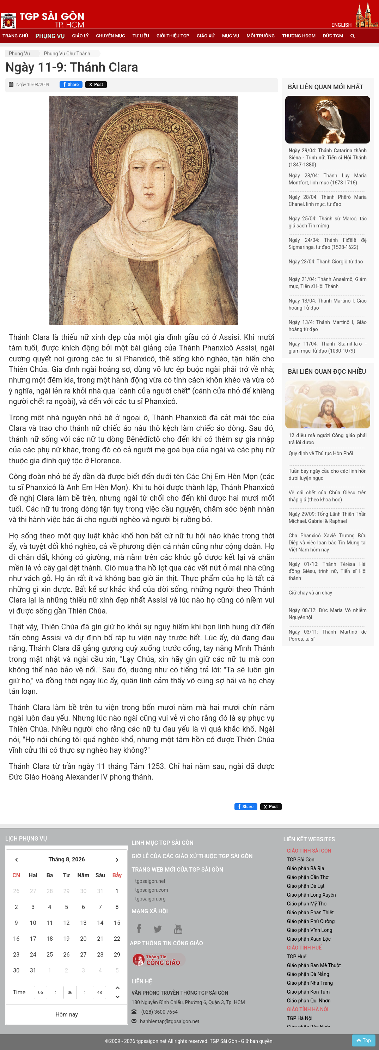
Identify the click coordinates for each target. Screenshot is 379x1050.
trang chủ (15, 35)
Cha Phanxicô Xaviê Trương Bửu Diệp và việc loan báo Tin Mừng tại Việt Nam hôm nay (328, 543)
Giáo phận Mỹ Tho (307, 903)
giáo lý (80, 35)
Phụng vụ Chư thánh (67, 53)
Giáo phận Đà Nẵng (308, 974)
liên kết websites (309, 839)
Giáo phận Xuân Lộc (309, 939)
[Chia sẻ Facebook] (71, 84)
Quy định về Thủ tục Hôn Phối (321, 453)
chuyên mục (110, 35)
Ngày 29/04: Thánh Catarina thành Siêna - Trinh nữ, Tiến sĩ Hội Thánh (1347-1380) (328, 157)
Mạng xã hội (150, 911)
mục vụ (230, 35)
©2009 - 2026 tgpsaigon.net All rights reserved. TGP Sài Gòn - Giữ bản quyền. (189, 1041)
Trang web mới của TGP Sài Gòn (177, 869)
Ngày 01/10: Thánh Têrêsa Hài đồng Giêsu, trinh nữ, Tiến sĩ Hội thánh (328, 571)
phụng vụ (50, 35)
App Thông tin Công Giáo (166, 943)
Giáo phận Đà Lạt (306, 886)
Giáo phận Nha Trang (310, 983)
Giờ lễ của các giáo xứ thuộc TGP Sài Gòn (192, 856)
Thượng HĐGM (299, 35)
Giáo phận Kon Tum (308, 992)
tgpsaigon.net (150, 881)
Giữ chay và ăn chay (310, 593)
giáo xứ (206, 35)
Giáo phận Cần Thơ (308, 877)
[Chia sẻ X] (96, 84)
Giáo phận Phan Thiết (310, 912)
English (341, 25)
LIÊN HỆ (142, 981)
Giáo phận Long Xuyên (311, 895)
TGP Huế (296, 956)
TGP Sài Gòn (300, 859)
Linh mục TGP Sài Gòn (162, 843)
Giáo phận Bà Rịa (305, 868)
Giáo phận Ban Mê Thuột (314, 965)
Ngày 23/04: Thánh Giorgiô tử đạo (326, 261)
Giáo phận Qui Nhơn (309, 1000)
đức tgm (333, 35)
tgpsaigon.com (151, 890)
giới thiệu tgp (173, 35)
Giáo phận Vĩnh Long (309, 930)
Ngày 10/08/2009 (32, 84)
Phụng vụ (19, 53)
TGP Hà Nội (299, 1018)
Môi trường (261, 35)
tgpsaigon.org (150, 899)
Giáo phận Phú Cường (311, 921)
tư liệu (141, 35)
